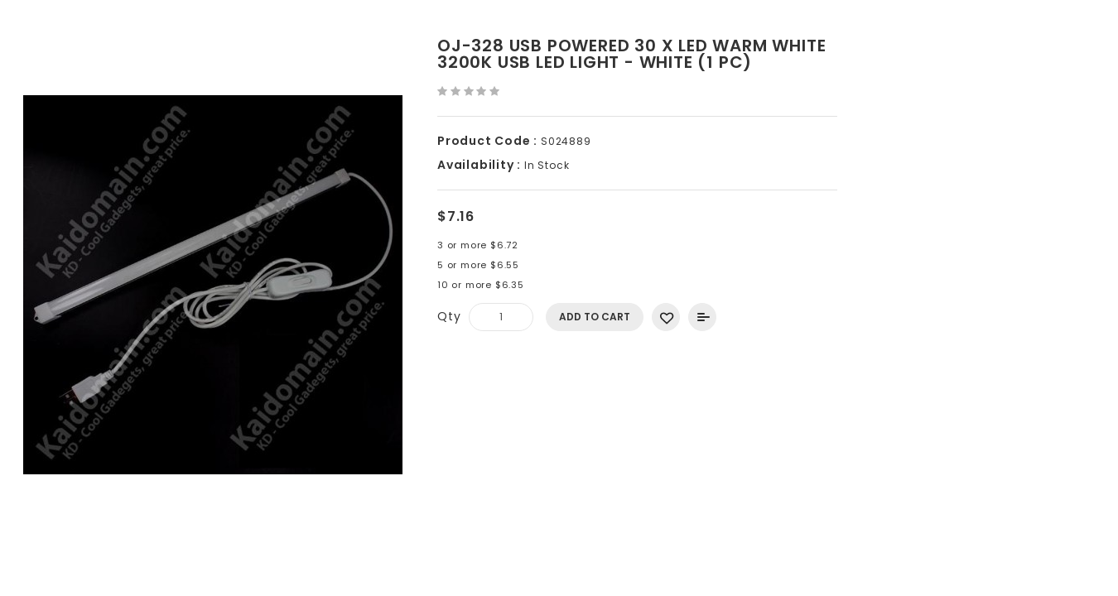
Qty (448, 316)
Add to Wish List (666, 317)
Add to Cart (594, 317)
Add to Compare (702, 317)
